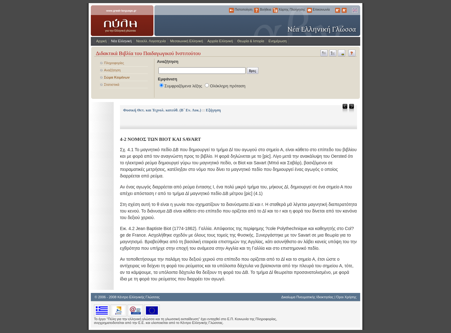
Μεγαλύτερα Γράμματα (337, 10)
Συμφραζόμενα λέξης (183, 86)
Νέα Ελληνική (121, 41)
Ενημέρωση (277, 41)
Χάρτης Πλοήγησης (275, 10)
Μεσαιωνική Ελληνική (186, 41)
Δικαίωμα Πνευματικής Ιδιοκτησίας (307, 297)
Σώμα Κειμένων (117, 77)
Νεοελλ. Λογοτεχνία (151, 41)
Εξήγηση (213, 110)
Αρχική (101, 41)
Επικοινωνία (309, 10)
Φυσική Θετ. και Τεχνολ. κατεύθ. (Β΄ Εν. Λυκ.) (162, 110)
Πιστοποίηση (231, 10)
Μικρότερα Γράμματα (344, 10)
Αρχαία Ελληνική (220, 41)
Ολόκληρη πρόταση (227, 86)
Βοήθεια (256, 10)
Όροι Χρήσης (346, 297)
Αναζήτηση (112, 70)
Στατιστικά (111, 84)
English (354, 10)
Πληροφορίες (114, 63)
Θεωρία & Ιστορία (250, 41)
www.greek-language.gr (122, 20)
